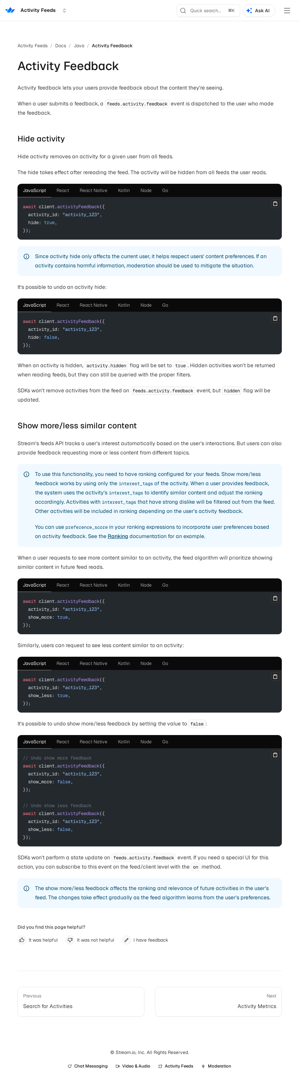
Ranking (118, 536)
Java (79, 46)
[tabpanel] (150, 218)
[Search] (208, 10)
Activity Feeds (33, 46)
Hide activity (41, 139)
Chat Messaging (88, 1066)
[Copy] (275, 204)
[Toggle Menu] (287, 10)
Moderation (216, 1066)
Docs (60, 46)
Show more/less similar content (77, 425)
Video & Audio (133, 1066)
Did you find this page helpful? (51, 927)
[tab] (34, 190)
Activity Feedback (112, 46)
